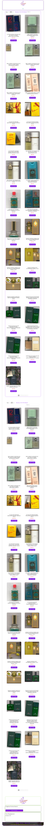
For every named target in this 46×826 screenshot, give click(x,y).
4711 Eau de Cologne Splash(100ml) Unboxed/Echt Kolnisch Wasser (32, 210)
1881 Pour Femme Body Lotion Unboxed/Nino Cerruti (32, 93)
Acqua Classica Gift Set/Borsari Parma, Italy (32, 268)
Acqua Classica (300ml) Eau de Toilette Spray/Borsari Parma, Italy (13, 268)
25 (10, 12)
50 (12, 12)
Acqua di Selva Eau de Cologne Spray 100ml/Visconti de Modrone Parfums (13, 357)
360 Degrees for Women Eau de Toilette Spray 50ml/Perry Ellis (13, 181)
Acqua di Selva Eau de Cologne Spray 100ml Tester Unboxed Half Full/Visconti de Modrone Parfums (32, 327)
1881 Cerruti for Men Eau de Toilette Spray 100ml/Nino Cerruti (32, 64)
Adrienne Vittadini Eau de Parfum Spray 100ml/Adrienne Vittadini (32, 357)
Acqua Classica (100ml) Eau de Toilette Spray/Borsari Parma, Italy (32, 239)
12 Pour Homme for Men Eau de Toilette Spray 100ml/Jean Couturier (13, 35)
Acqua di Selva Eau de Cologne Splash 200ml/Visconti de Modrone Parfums (13, 327)
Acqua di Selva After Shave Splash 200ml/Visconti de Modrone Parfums (32, 297)
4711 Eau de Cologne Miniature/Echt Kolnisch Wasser (13, 210)
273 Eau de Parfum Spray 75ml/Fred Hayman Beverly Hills (32, 122)
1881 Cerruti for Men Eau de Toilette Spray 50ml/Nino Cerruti (13, 93)
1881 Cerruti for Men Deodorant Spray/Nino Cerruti (32, 35)
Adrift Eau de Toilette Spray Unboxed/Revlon (14, 386)
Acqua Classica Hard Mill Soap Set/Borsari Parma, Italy (13, 297)
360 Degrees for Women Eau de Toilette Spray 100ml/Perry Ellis (32, 152)
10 (9, 12)
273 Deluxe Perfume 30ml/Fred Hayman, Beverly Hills (13, 122)
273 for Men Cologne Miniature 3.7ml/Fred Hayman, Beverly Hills (13, 152)
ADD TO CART (13, 40)
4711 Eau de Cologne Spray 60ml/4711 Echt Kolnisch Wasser (13, 239)
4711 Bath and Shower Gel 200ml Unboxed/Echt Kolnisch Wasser (32, 181)
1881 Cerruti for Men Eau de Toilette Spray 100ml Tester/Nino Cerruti (13, 64)
